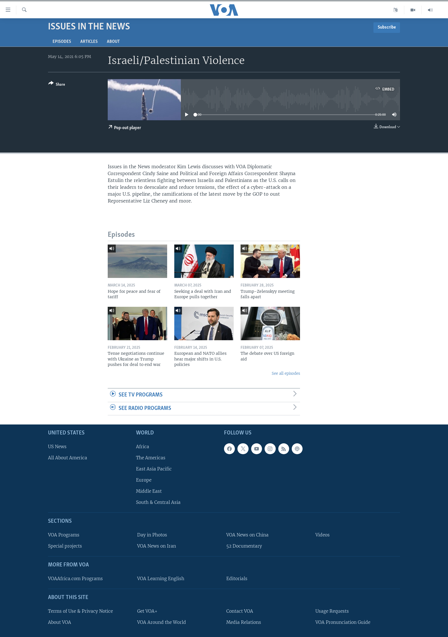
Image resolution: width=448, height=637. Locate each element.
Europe (143, 480)
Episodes (62, 41)
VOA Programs (63, 535)
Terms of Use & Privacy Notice (80, 611)
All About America (67, 457)
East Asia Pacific (154, 469)
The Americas (150, 457)
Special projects (65, 546)
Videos (322, 535)
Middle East (149, 491)
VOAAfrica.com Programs (75, 578)
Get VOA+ (147, 611)
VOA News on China (247, 535)
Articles (89, 41)
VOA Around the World (161, 622)
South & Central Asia (158, 502)
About (113, 41)
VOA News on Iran (156, 546)
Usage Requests (332, 611)
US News (57, 446)
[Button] (56, 85)
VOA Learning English (160, 578)
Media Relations (243, 622)
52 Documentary (244, 546)
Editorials (236, 578)
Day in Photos (152, 535)
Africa (142, 446)
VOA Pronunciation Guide (342, 622)
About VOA (59, 622)
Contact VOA (239, 611)
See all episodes (286, 373)
